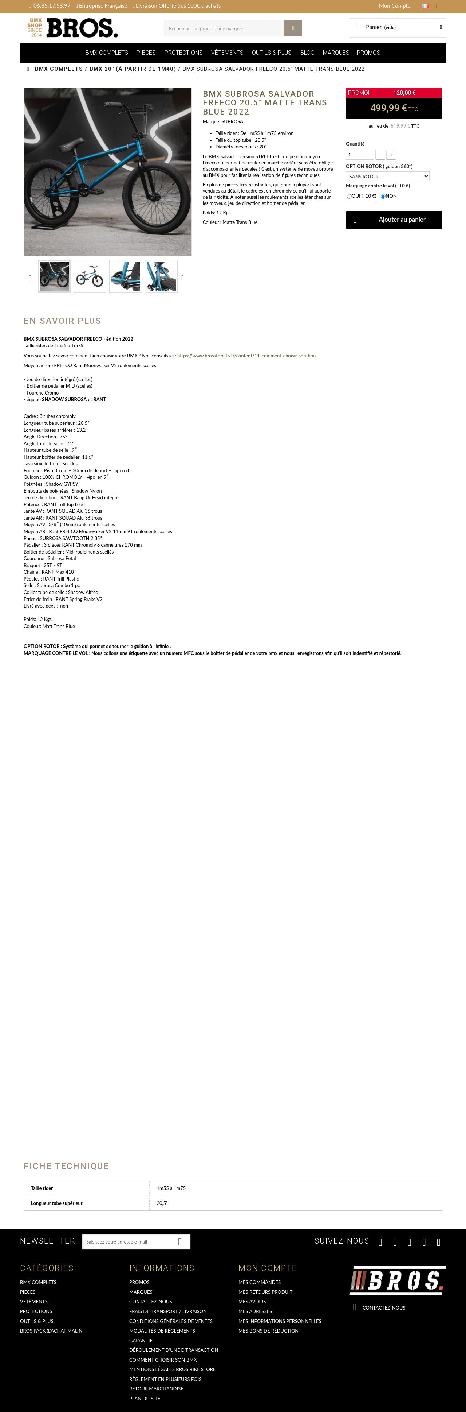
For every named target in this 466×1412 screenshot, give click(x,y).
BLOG (307, 52)
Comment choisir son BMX (163, 1360)
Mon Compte (395, 5)
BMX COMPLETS (107, 52)
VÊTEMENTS (227, 52)
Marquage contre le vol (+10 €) (378, 186)
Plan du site (144, 1398)
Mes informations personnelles (279, 1321)
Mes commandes (259, 1282)
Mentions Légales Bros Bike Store (172, 1369)
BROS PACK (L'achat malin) (52, 1331)
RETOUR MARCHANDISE (156, 1389)
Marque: (211, 121)
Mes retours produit (265, 1292)
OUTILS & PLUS (272, 52)
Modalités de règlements (162, 1331)
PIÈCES (146, 52)
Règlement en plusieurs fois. (165, 1379)
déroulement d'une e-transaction (173, 1350)
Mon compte (267, 1268)
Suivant (184, 277)
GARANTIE (141, 1340)
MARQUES (336, 52)
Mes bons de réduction (268, 1331)
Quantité (355, 144)
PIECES (27, 1292)
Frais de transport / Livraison (168, 1311)
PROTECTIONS (184, 52)
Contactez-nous (150, 1301)
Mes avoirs (252, 1301)
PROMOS (368, 52)
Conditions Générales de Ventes (171, 1321)
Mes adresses (255, 1311)
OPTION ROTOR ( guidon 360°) (380, 166)
